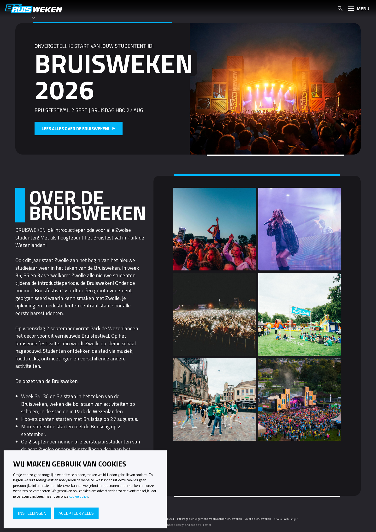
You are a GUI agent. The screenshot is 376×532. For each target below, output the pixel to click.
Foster (207, 524)
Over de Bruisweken (258, 519)
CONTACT (168, 519)
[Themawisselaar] (33, 17)
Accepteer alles (76, 513)
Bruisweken (33, 8)
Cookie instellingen (286, 519)
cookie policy (78, 496)
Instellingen (32, 513)
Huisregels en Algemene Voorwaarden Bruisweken (209, 519)
